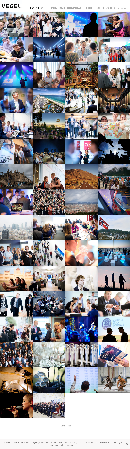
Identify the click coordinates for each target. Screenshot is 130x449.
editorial (93, 8)
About (108, 8)
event (34, 8)
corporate (75, 8)
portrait (58, 8)
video (45, 8)
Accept (70, 445)
